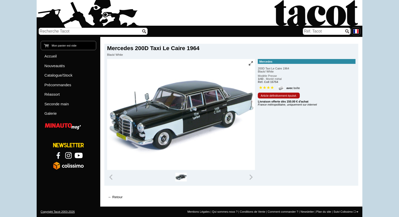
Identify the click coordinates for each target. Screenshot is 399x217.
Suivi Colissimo (343, 211)
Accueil (51, 56)
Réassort (52, 94)
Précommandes (58, 85)
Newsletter (307, 211)
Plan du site (323, 211)
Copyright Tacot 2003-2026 (58, 211)
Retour (117, 197)
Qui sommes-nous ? (224, 211)
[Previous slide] (111, 177)
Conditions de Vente (252, 211)
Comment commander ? (283, 211)
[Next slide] (251, 177)
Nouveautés (55, 66)
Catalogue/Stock (59, 75)
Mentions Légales (198, 211)
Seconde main (57, 104)
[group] (181, 177)
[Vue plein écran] (250, 63)
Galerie (51, 113)
